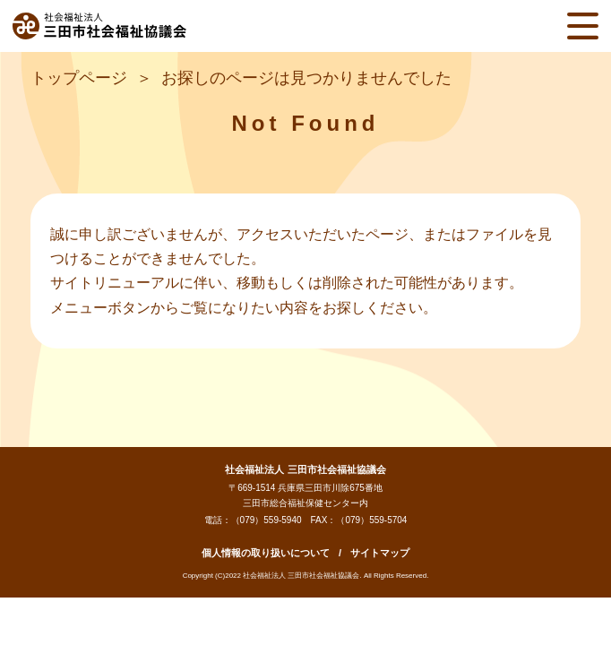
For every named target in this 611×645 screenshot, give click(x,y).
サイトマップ (379, 552)
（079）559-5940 (266, 520)
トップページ (78, 78)
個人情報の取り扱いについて (266, 552)
